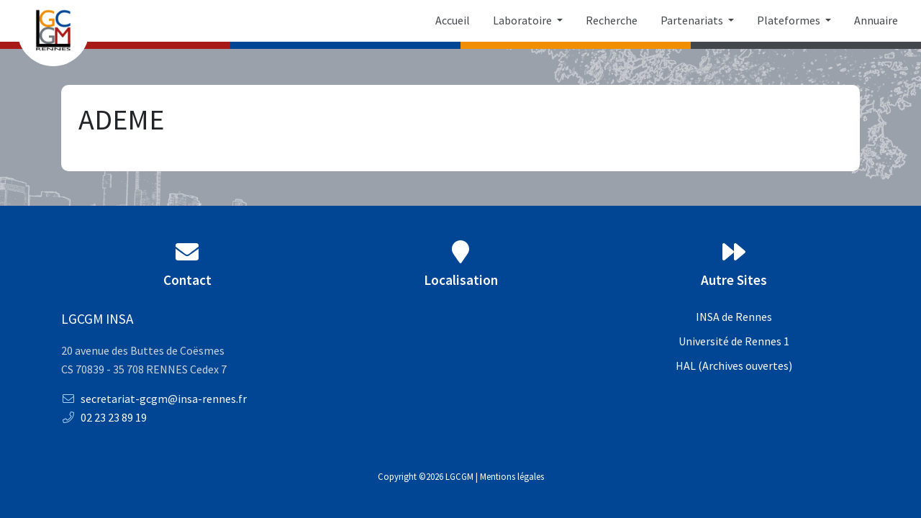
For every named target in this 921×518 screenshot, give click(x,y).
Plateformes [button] (789, 20)
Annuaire (876, 20)
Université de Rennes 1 (734, 341)
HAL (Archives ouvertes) (734, 365)
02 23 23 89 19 (104, 417)
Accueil (452, 20)
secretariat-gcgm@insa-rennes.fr (154, 398)
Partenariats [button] (693, 20)
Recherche (612, 20)
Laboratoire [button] (523, 20)
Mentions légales (512, 476)
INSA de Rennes (734, 316)
